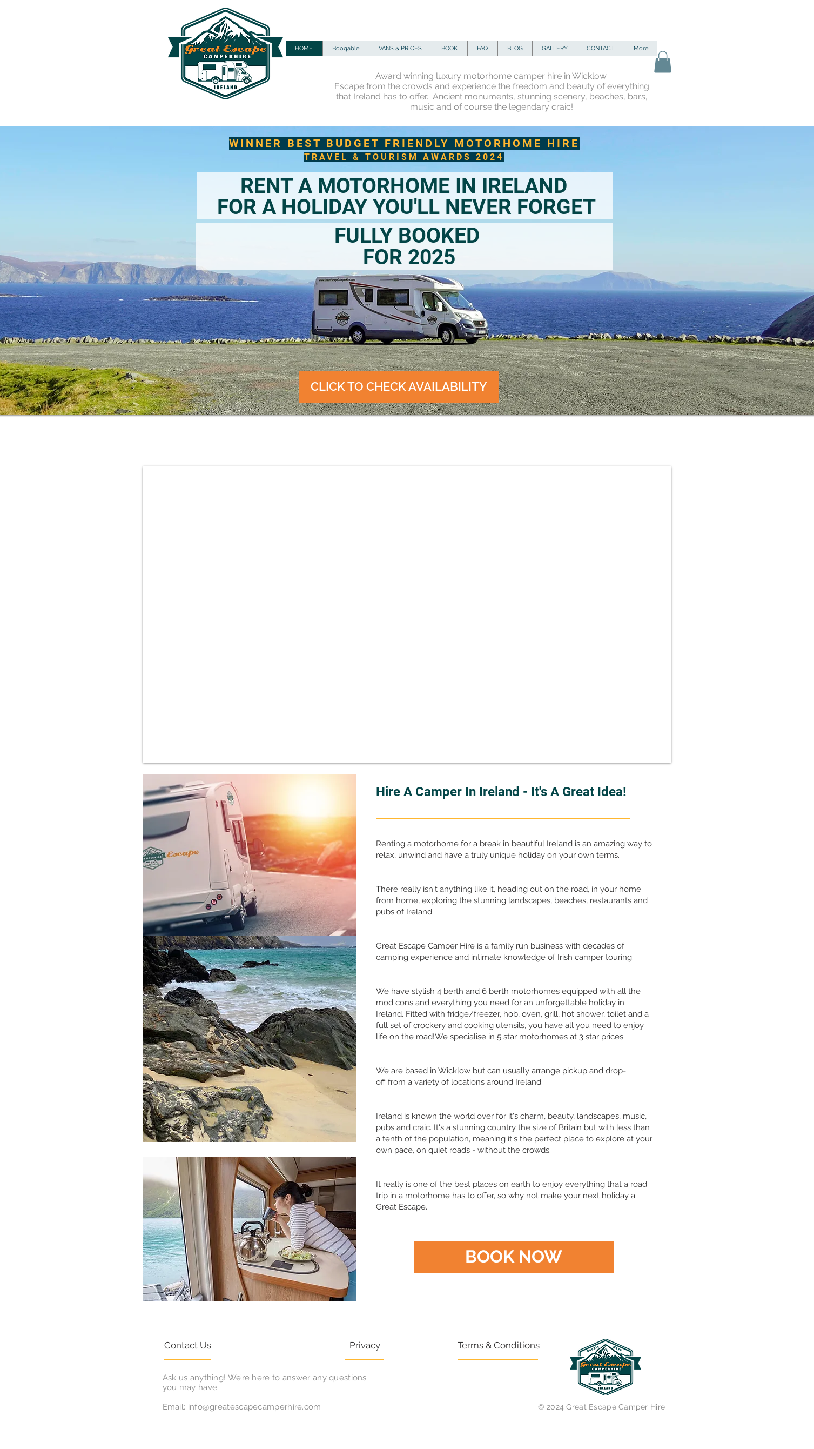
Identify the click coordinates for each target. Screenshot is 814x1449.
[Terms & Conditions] (499, 1346)
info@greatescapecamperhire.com (254, 1407)
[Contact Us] (204, 1346)
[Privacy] (389, 1346)
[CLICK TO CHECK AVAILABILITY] (399, 387)
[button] (663, 62)
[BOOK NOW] (514, 1257)
